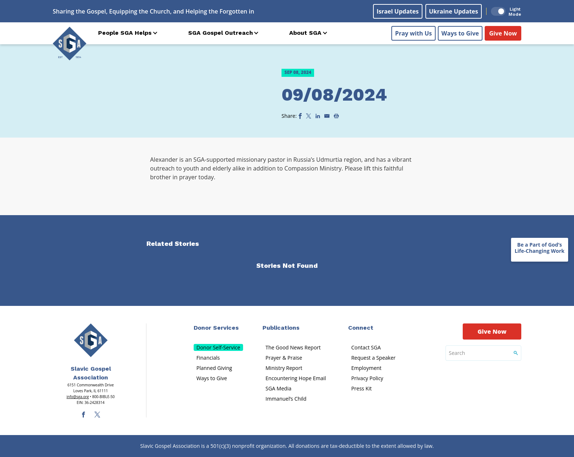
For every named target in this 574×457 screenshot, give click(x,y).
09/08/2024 (334, 94)
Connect (360, 327)
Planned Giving (214, 367)
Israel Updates (398, 11)
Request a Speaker (373, 357)
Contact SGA (366, 347)
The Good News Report (293, 347)
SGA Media (278, 388)
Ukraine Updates (453, 11)
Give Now (503, 33)
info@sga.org (78, 396)
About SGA (305, 32)
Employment (366, 367)
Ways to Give (460, 33)
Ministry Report (283, 367)
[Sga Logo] (69, 43)
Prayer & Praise (283, 357)
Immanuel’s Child (285, 398)
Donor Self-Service (219, 347)
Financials (208, 357)
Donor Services (216, 327)
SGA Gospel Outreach (220, 32)
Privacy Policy (367, 378)
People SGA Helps (125, 32)
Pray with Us (413, 33)
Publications (280, 327)
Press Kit (361, 388)
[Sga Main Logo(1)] (91, 340)
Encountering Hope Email (295, 378)
